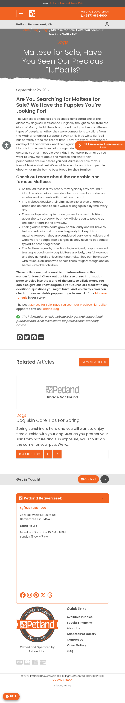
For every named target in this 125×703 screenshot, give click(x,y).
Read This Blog (29, 454)
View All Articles (94, 362)
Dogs (44, 30)
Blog (36, 30)
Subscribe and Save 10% (66, 3)
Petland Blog (50, 309)
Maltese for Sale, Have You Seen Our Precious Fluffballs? (68, 305)
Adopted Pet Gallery (81, 634)
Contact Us (75, 640)
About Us (73, 628)
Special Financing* (80, 623)
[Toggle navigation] (21, 13)
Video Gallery (76, 645)
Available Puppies (79, 617)
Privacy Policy (62, 685)
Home (25, 30)
